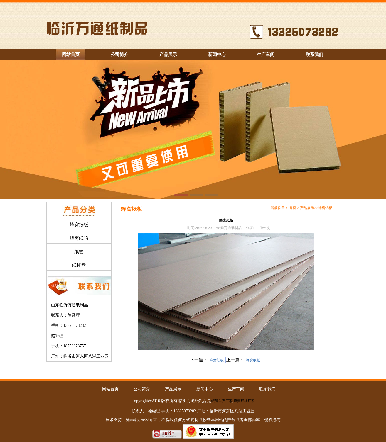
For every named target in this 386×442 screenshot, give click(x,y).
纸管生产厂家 (221, 401)
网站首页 (71, 54)
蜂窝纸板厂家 (244, 401)
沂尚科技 (133, 420)
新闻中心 (217, 54)
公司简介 (119, 54)
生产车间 (265, 54)
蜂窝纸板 (79, 224)
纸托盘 (79, 265)
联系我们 (314, 54)
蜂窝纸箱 (79, 238)
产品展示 (168, 54)
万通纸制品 (233, 228)
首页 (292, 208)
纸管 (79, 251)
